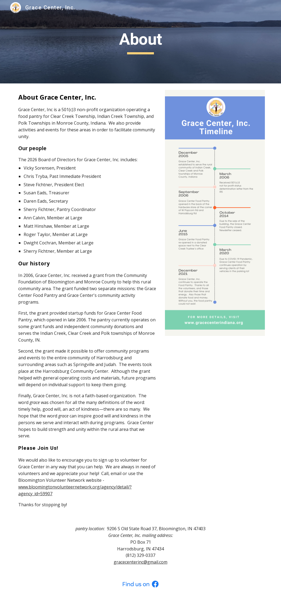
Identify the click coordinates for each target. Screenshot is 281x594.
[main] (140, 42)
